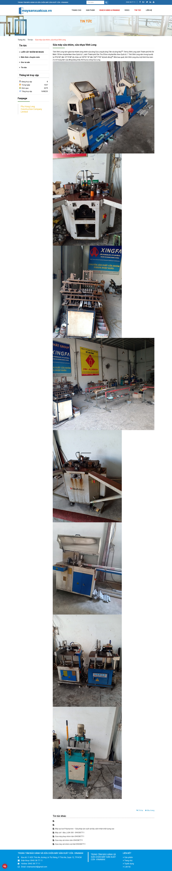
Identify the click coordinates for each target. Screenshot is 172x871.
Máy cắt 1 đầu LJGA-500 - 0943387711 (69, 833)
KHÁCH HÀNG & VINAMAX (109, 10)
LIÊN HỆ (149, 10)
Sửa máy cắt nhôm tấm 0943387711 (68, 840)
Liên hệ (126, 867)
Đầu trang (149, 810)
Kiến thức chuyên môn (30, 57)
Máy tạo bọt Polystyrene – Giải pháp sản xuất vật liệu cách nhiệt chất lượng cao (83, 829)
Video (127, 10)
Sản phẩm (90, 10)
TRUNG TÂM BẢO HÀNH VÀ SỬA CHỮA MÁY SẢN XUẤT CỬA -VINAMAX (103, 857)
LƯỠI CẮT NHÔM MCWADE (32, 52)
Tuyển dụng (128, 863)
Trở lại (139, 810)
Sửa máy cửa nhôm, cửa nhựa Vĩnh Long (50, 40)
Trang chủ (76, 10)
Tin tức (137, 10)
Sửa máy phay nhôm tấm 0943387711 (68, 836)
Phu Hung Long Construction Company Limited (31, 109)
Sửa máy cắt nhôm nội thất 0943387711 (69, 844)
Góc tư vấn (25, 62)
